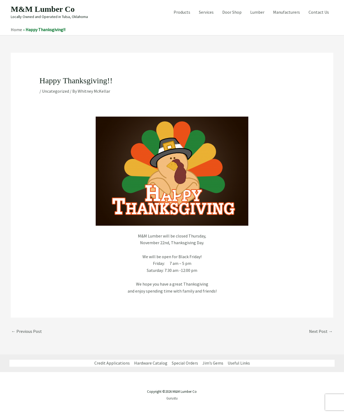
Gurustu (172, 398)
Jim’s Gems (212, 363)
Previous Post (26, 331)
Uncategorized (55, 91)
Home (16, 29)
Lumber (257, 12)
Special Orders (185, 363)
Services (206, 12)
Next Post (321, 331)
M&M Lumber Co (43, 9)
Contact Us (319, 12)
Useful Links (239, 363)
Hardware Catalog (150, 363)
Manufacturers (286, 12)
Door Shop (232, 12)
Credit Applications (112, 363)
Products (182, 12)
